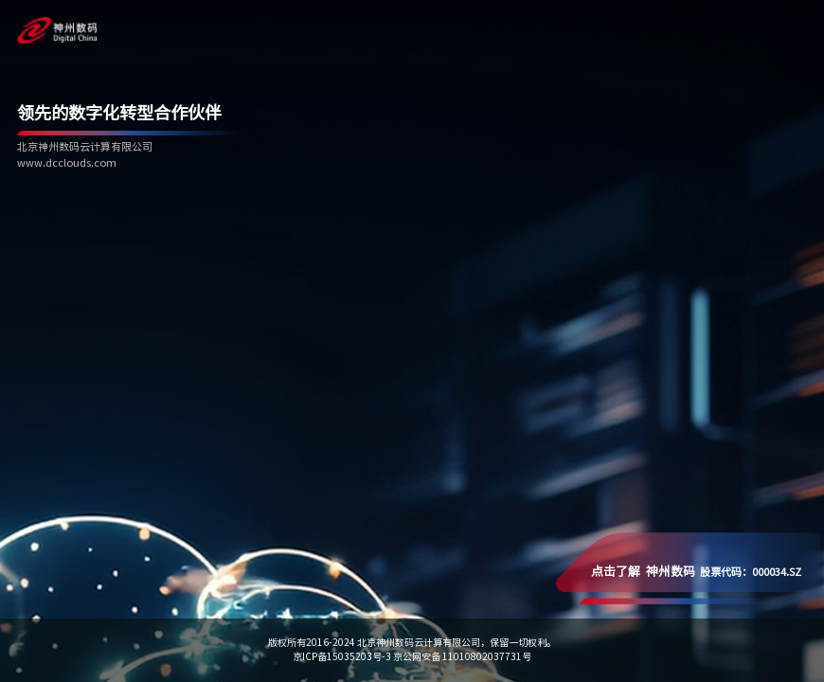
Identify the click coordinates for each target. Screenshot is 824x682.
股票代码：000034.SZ (696, 571)
